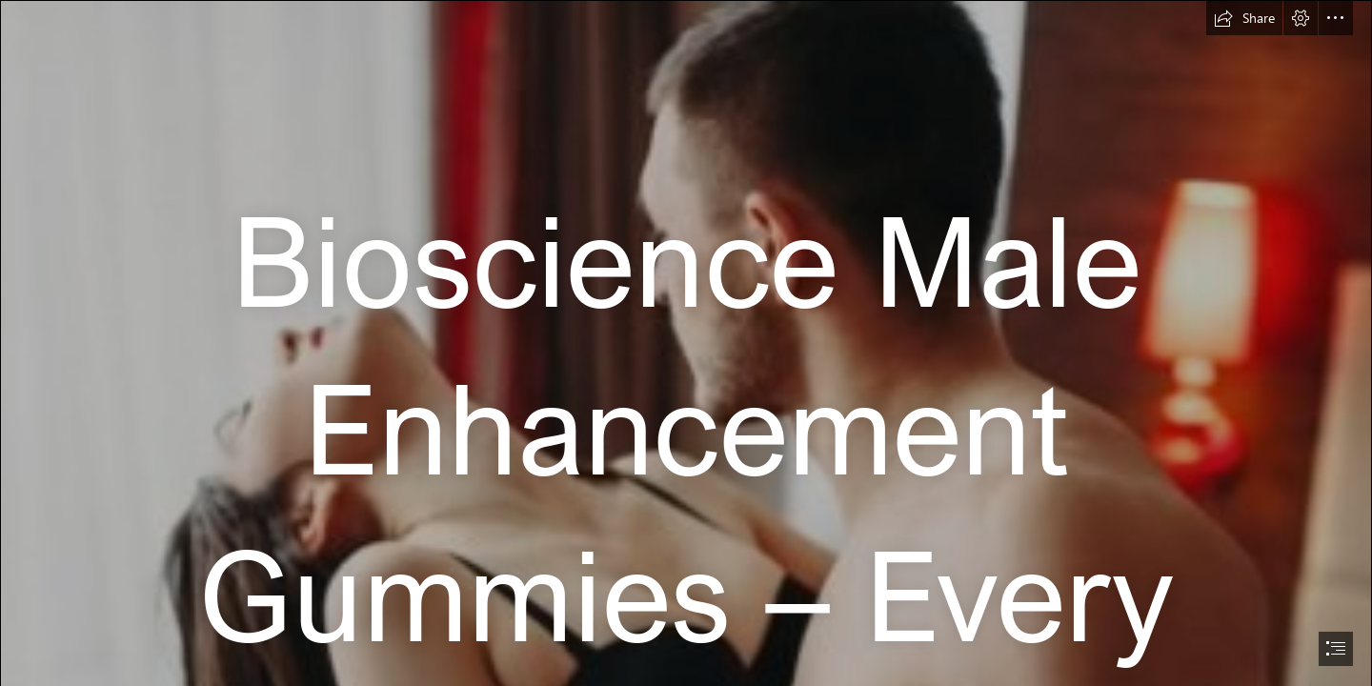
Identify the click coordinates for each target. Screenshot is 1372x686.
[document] (686, 343)
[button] (1244, 18)
